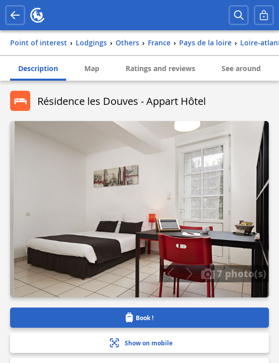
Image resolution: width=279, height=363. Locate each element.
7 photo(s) (233, 273)
